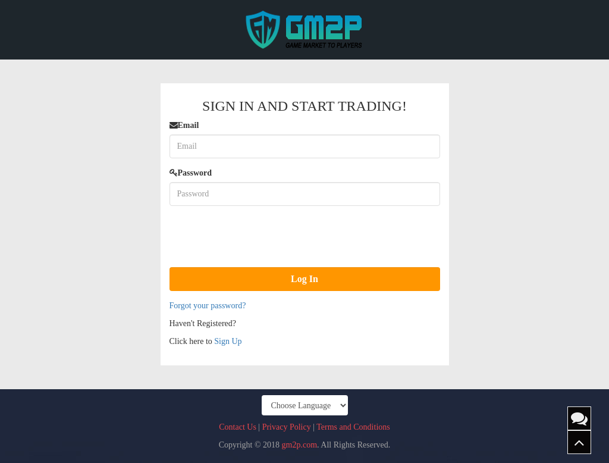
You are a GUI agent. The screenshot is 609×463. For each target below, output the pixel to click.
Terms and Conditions (353, 427)
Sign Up (227, 341)
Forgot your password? (207, 305)
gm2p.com (300, 444)
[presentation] (259, 238)
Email (184, 125)
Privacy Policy (286, 427)
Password (190, 172)
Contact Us (237, 427)
